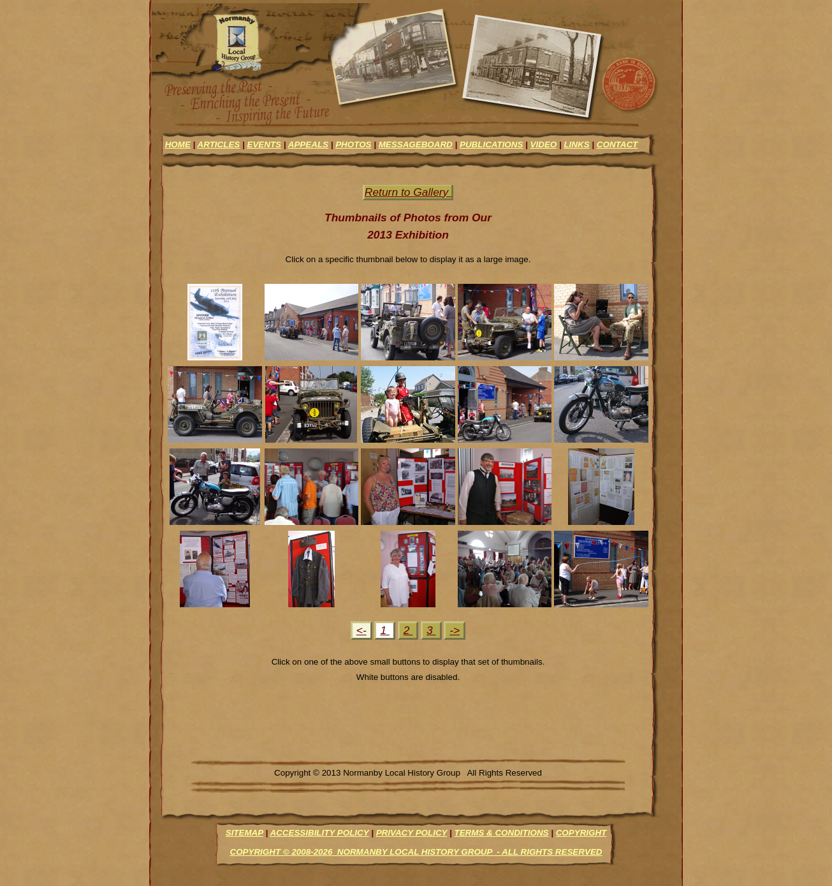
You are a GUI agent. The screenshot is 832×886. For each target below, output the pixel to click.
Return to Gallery (408, 192)
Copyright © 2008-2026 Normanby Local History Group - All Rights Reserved (416, 852)
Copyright (581, 833)
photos (353, 144)
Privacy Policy (412, 833)
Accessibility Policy (319, 833)
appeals (308, 144)
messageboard (416, 144)
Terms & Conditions (501, 833)
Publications (491, 144)
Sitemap (244, 833)
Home (178, 144)
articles (219, 144)
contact (617, 144)
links (576, 144)
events (264, 144)
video (543, 144)
